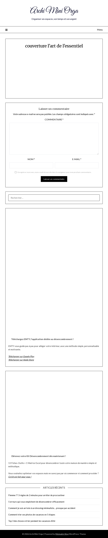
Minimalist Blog (62, 534)
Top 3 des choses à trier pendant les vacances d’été (31, 521)
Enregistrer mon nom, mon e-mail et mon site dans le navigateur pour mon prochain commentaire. (54, 172)
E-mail (76, 159)
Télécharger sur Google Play (21, 356)
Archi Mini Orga (54, 11)
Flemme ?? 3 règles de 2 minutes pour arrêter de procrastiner (36, 495)
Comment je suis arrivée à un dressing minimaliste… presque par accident (41, 508)
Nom (31, 159)
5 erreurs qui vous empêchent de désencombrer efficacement (36, 501)
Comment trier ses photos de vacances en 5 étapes (31, 514)
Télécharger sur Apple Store (21, 359)
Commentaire (54, 119)
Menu (100, 29)
